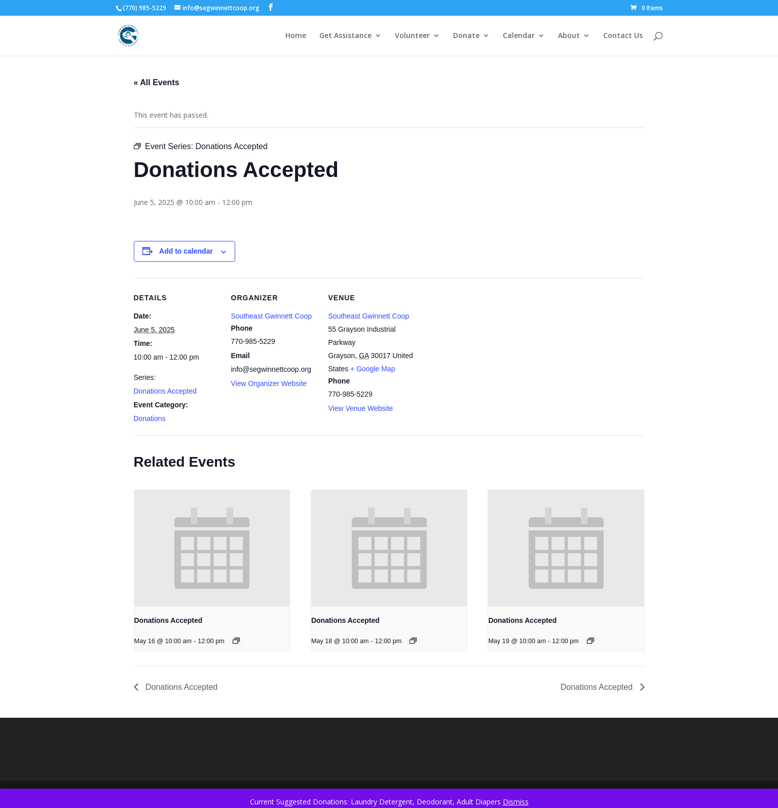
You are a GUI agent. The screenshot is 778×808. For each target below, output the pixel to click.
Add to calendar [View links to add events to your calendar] (186, 251)
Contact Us (623, 36)
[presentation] (212, 548)
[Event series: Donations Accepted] (236, 641)
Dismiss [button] (516, 801)
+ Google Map (372, 369)
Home (295, 36)
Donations (150, 418)
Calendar (519, 36)
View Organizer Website (269, 383)
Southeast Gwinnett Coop (271, 316)
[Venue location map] (479, 347)
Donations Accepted (165, 391)
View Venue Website (360, 408)
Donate (466, 36)
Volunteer (412, 36)
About (569, 36)
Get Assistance (345, 36)
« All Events (156, 82)
